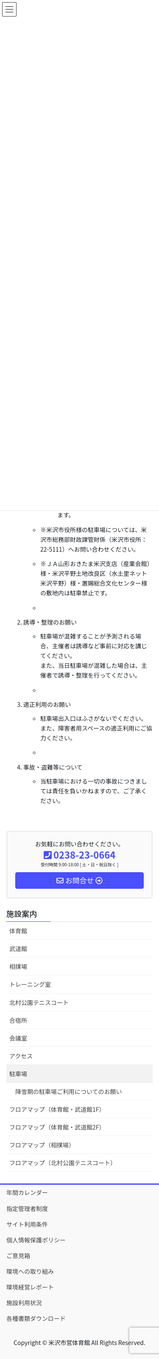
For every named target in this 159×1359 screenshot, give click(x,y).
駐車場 (18, 1073)
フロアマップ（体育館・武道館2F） (57, 1127)
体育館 (18, 930)
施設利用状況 (24, 1302)
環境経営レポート (30, 1287)
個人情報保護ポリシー (36, 1240)
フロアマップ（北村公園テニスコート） (62, 1162)
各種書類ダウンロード (36, 1318)
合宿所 (18, 1020)
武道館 (18, 948)
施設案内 (21, 913)
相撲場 (18, 966)
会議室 (18, 1038)
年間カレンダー (27, 1192)
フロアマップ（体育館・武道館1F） (57, 1109)
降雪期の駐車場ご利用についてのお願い (68, 1091)
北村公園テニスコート (39, 1002)
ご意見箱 (18, 1255)
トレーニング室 (30, 984)
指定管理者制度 (27, 1208)
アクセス (21, 1056)
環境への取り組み (30, 1271)
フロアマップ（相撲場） (42, 1145)
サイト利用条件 (27, 1224)
